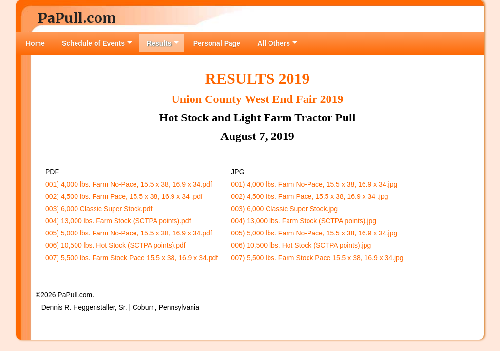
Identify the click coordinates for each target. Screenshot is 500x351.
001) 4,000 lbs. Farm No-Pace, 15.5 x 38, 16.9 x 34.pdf (128, 184)
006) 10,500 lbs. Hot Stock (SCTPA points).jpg (301, 245)
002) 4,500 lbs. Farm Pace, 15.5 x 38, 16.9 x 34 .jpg (309, 196)
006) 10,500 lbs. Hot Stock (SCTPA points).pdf (115, 245)
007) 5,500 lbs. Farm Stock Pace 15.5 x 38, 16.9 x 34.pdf (131, 258)
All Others (277, 43)
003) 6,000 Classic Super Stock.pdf (98, 209)
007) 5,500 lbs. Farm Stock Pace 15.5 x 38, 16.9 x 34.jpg (317, 258)
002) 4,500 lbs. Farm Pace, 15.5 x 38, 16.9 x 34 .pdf (124, 196)
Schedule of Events (97, 43)
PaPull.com (77, 18)
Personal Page (217, 43)
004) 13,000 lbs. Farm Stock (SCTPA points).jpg (303, 221)
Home (35, 43)
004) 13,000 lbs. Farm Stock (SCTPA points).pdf (118, 221)
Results (163, 43)
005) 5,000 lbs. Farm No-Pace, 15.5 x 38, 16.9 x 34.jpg (314, 233)
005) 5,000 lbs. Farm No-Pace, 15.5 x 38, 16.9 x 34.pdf (128, 233)
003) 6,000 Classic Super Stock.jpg (284, 209)
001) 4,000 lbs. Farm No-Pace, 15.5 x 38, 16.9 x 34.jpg (314, 184)
